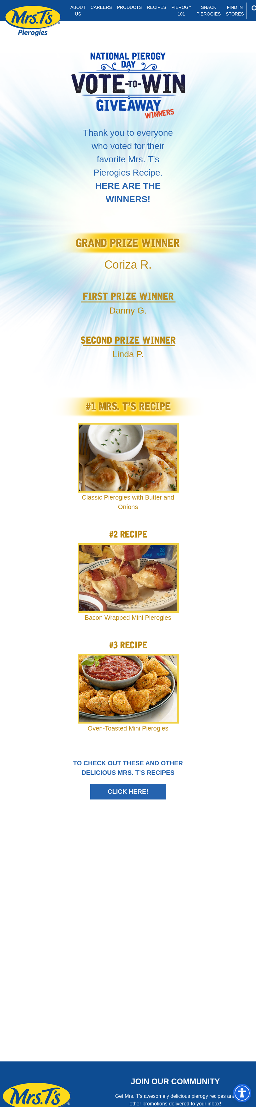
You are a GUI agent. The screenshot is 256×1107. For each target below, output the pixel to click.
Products (129, 7)
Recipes (156, 7)
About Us (78, 10)
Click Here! (128, 791)
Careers (101, 7)
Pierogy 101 (181, 10)
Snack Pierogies (208, 10)
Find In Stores (235, 10)
